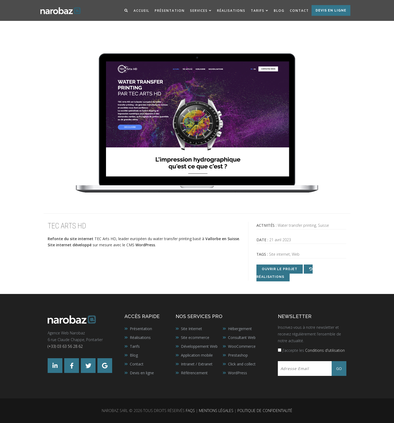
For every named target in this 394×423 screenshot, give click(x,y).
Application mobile (197, 355)
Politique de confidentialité (264, 410)
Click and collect (242, 364)
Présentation (170, 10)
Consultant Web (242, 337)
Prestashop (238, 355)
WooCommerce (242, 346)
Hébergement (240, 328)
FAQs (190, 410)
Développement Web (199, 346)
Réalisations (231, 10)
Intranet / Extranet (197, 364)
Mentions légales (216, 410)
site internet (81, 238)
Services (199, 10)
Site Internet (191, 328)
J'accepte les (314, 350)
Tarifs (257, 10)
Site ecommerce (195, 337)
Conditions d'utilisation (325, 350)
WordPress (237, 372)
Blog (279, 10)
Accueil (141, 10)
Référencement (194, 372)
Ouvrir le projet (279, 269)
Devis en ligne (331, 10)
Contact (299, 10)
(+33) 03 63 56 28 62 (65, 346)
